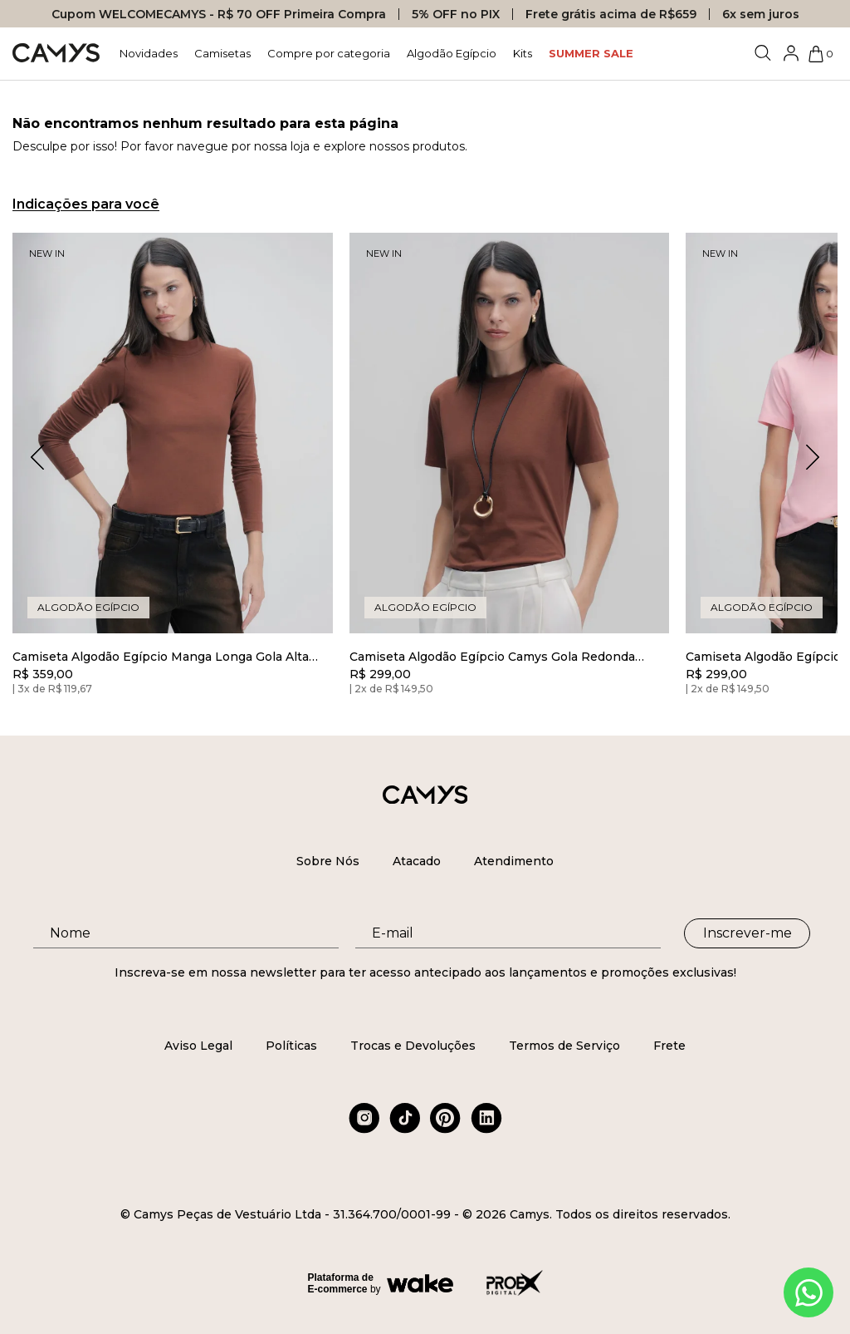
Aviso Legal (198, 1045)
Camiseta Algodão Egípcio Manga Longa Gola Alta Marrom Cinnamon (160, 657)
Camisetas (222, 53)
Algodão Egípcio (451, 53)
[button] (812, 457)
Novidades (149, 53)
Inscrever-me (747, 933)
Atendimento (514, 861)
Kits (522, 53)
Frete (669, 1045)
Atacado (417, 861)
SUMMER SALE (591, 53)
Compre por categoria (328, 53)
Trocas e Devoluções (413, 1045)
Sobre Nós (327, 861)
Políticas (291, 1045)
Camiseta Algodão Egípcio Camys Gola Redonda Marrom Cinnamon (492, 657)
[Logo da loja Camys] (56, 53)
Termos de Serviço (564, 1045)
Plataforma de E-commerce (341, 1283)
